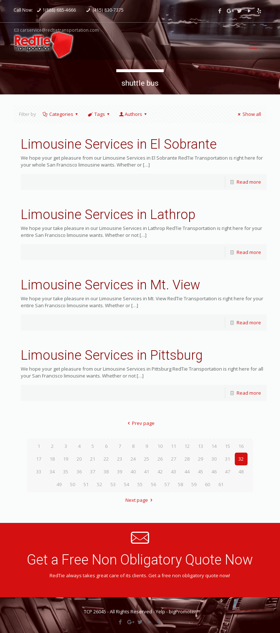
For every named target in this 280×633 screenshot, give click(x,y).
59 (194, 484)
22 (106, 459)
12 (187, 446)
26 (160, 459)
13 (200, 446)
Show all (248, 114)
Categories (61, 114)
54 (126, 484)
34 (52, 471)
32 (241, 459)
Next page (140, 500)
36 (79, 471)
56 (153, 484)
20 (79, 459)
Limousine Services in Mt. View (110, 285)
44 (187, 471)
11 (173, 446)
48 (241, 471)
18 (52, 459)
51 (86, 484)
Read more (249, 182)
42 (160, 471)
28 (187, 459)
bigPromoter (182, 611)
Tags (98, 114)
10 (160, 446)
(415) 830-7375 (108, 10)
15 (227, 446)
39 (119, 471)
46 (214, 471)
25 (146, 459)
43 (173, 471)
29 (200, 459)
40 (133, 471)
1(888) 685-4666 (59, 10)
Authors (133, 114)
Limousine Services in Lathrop (108, 214)
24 (133, 459)
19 (65, 459)
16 (241, 446)
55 (140, 484)
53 (113, 484)
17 (38, 459)
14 (214, 446)
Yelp (160, 611)
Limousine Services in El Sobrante (119, 144)
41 (146, 471)
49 (59, 484)
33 (38, 471)
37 (92, 471)
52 (99, 484)
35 (65, 471)
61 (220, 484)
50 (72, 484)
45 (200, 471)
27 (173, 459)
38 (106, 471)
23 (119, 459)
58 (180, 484)
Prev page (140, 423)
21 (92, 459)
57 (167, 484)
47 (227, 471)
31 (227, 459)
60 (207, 484)
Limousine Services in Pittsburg (112, 355)
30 (214, 459)
